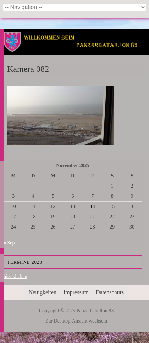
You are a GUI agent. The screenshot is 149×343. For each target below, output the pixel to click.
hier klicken (15, 276)
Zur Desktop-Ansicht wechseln (76, 321)
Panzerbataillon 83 (76, 50)
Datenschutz (110, 292)
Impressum (76, 292)
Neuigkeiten (42, 292)
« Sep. (10, 243)
